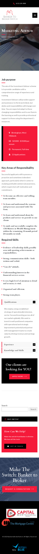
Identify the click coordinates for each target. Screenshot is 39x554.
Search (4, 405)
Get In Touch (15, 446)
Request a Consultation (19, 489)
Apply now (19, 376)
